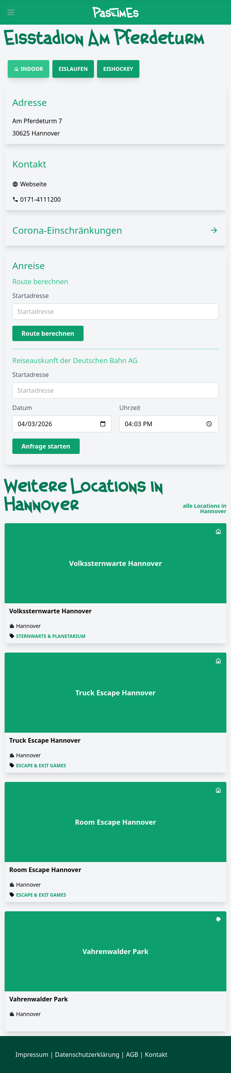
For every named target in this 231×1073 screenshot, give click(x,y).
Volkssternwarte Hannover (50, 611)
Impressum (32, 1054)
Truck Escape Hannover (44, 740)
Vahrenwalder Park (38, 999)
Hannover (28, 625)
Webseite (33, 184)
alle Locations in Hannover (204, 508)
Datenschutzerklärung (87, 1054)
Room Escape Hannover (45, 869)
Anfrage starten (46, 446)
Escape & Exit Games (41, 765)
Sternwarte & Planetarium (50, 636)
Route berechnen (48, 333)
